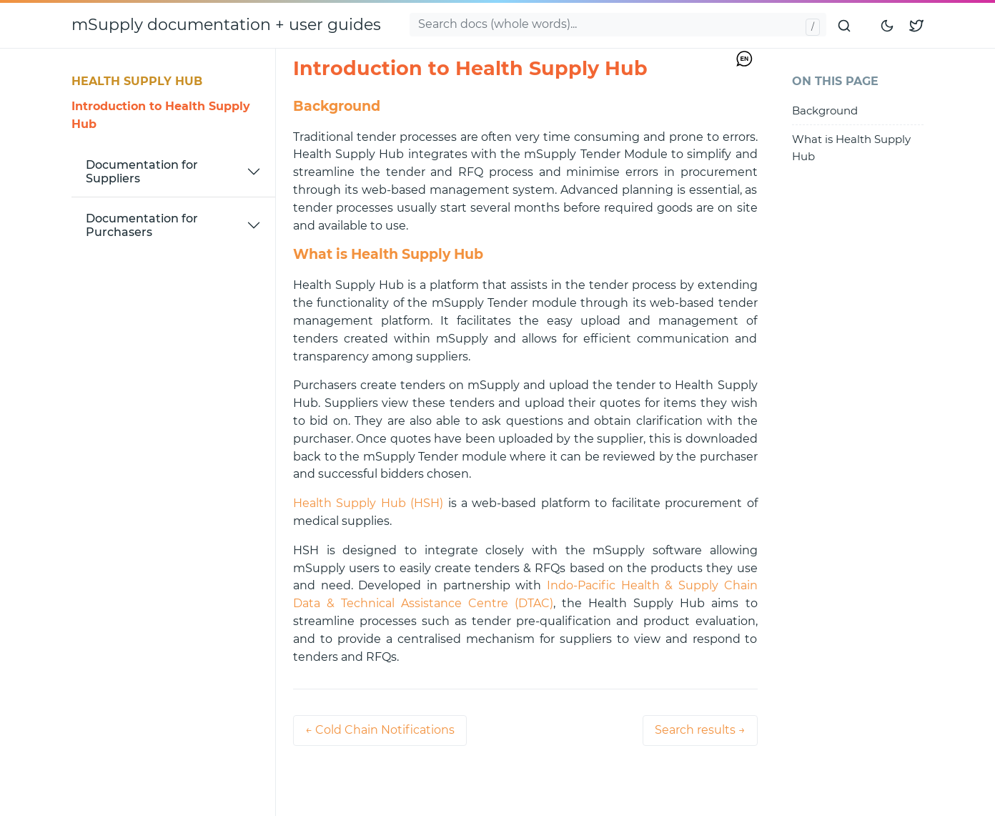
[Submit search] (845, 25)
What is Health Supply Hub (851, 147)
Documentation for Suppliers (142, 171)
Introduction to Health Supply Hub (160, 115)
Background (825, 110)
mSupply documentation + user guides (226, 24)
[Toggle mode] (888, 25)
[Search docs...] (618, 24)
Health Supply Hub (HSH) (368, 503)
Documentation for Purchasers (142, 225)
